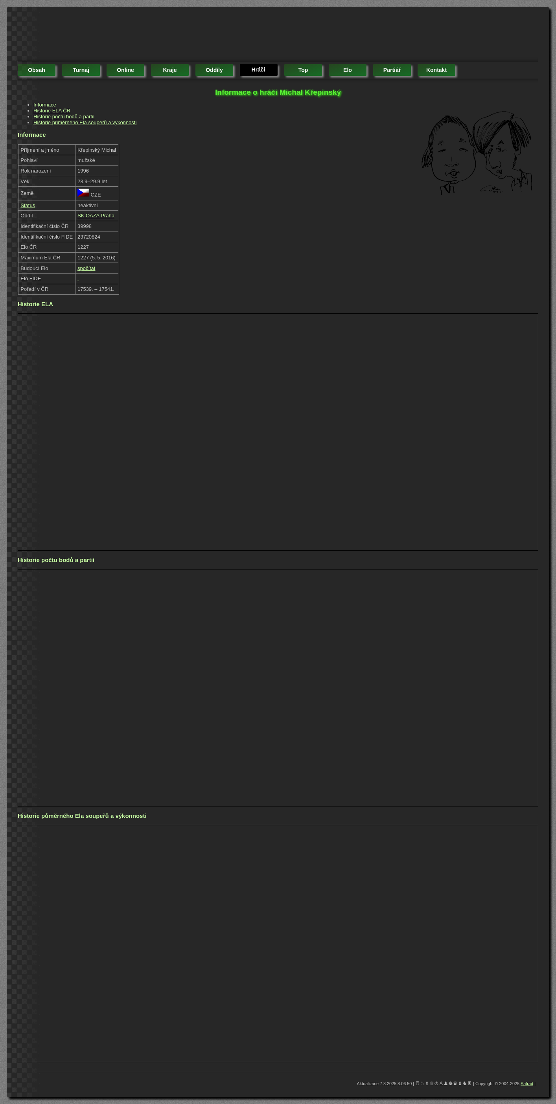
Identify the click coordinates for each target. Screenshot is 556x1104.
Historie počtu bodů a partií (63, 116)
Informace (44, 105)
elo (347, 70)
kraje (170, 70)
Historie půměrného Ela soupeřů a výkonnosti (84, 122)
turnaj (81, 70)
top (303, 70)
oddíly (214, 70)
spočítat (86, 268)
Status (27, 205)
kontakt (436, 70)
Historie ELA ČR (51, 111)
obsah (36, 70)
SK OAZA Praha (95, 216)
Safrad (527, 1083)
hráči (258, 69)
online (125, 70)
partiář (392, 70)
